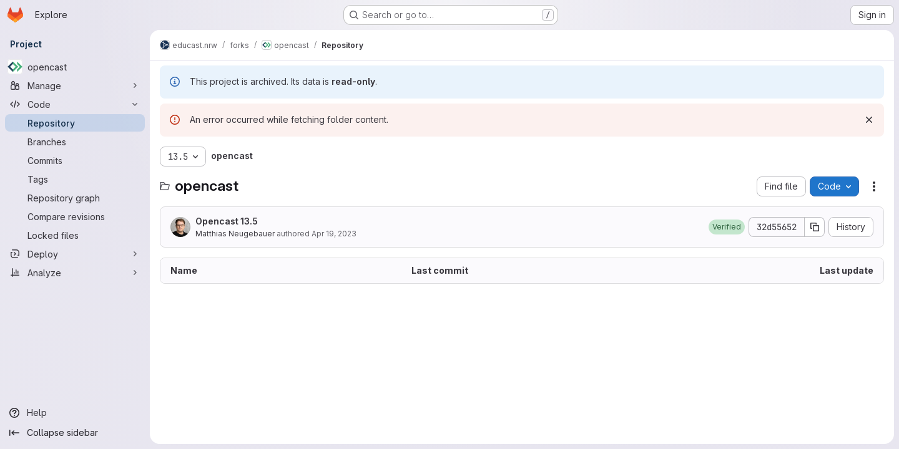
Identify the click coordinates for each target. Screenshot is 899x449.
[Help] (75, 413)
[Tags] (75, 179)
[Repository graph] (75, 197)
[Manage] (75, 85)
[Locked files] (75, 235)
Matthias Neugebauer (235, 233)
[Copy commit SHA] (815, 227)
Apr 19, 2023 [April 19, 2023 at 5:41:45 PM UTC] (334, 233)
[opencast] (75, 66)
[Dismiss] (869, 119)
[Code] (75, 104)
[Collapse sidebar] (75, 433)
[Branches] (75, 141)
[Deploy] (75, 254)
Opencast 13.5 (226, 221)
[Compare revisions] (75, 216)
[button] (727, 227)
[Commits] (75, 160)
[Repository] (75, 123)
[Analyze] (75, 272)
